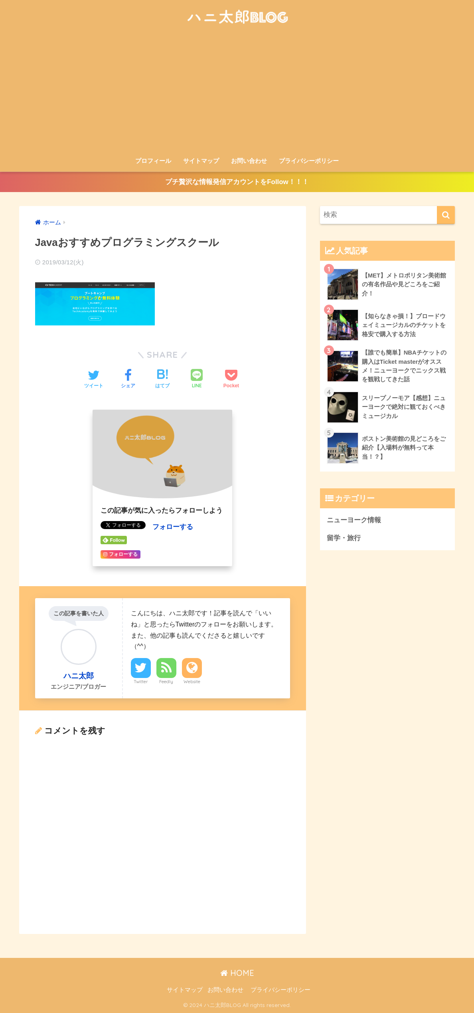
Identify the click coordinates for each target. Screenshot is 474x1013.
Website (192, 681)
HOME (237, 973)
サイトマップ (201, 160)
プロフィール (153, 160)
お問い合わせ (249, 160)
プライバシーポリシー (309, 160)
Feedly (166, 681)
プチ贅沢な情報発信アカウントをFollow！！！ (237, 182)
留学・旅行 (344, 539)
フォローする (172, 527)
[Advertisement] (237, 93)
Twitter (141, 681)
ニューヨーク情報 (354, 521)
